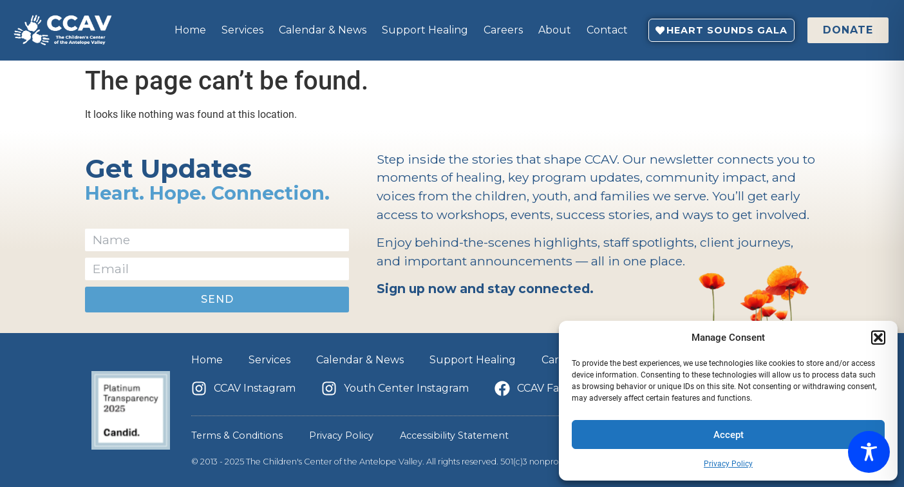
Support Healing (425, 30)
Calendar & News (322, 30)
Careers (503, 30)
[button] (878, 337)
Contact (607, 30)
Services (242, 30)
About (554, 30)
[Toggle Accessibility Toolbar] (869, 452)
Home (190, 30)
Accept (728, 435)
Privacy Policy (728, 463)
